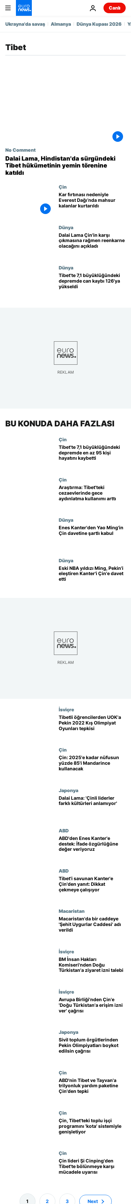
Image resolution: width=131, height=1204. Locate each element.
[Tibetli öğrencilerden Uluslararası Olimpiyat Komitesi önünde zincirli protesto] (92, 727)
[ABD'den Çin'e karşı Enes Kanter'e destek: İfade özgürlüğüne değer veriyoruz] (92, 848)
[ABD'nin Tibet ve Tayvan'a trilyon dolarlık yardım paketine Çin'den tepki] (92, 1090)
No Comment (20, 149)
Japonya (68, 790)
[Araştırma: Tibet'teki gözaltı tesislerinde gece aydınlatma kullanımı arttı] (92, 497)
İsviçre (66, 709)
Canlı (114, 8)
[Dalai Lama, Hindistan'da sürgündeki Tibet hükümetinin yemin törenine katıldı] (65, 165)
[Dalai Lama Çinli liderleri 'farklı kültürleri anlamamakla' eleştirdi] (92, 807)
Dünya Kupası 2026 (99, 24)
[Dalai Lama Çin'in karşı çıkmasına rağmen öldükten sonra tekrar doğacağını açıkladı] (92, 244)
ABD (64, 830)
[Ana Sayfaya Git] (24, 8)
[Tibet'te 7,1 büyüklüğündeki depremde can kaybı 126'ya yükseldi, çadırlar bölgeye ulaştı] (92, 285)
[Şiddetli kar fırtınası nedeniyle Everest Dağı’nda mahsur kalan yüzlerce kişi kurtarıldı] (92, 204)
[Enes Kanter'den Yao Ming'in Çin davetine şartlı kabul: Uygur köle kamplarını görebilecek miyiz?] (92, 537)
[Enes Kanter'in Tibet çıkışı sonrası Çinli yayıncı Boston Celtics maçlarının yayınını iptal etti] (92, 888)
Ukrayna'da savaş (25, 24)
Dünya (66, 227)
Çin (63, 186)
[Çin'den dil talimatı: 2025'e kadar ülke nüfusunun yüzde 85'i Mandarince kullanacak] (92, 767)
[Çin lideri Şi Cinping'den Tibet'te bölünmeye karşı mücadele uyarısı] (92, 1170)
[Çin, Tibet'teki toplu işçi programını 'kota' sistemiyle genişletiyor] (92, 1130)
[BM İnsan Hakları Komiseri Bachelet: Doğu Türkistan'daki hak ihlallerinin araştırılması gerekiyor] (92, 969)
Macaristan (72, 911)
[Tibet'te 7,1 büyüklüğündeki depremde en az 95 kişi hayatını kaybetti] (92, 457)
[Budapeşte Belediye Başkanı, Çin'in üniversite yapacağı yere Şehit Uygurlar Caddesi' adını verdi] (92, 928)
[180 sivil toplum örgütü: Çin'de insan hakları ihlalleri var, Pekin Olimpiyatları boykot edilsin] (92, 1049)
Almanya (61, 24)
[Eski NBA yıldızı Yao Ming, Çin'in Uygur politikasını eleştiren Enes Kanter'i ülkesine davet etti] (92, 578)
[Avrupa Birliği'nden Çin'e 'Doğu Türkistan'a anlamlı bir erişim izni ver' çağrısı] (92, 1009)
